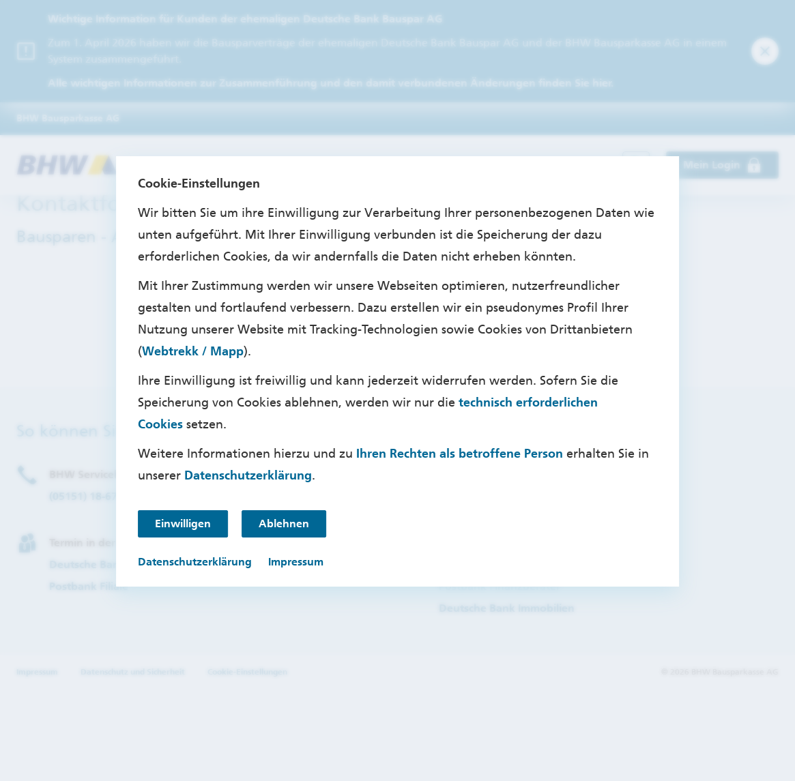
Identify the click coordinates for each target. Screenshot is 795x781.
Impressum (295, 561)
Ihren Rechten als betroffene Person (459, 453)
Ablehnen (284, 523)
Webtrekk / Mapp (193, 351)
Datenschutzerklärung (248, 475)
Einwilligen (183, 523)
